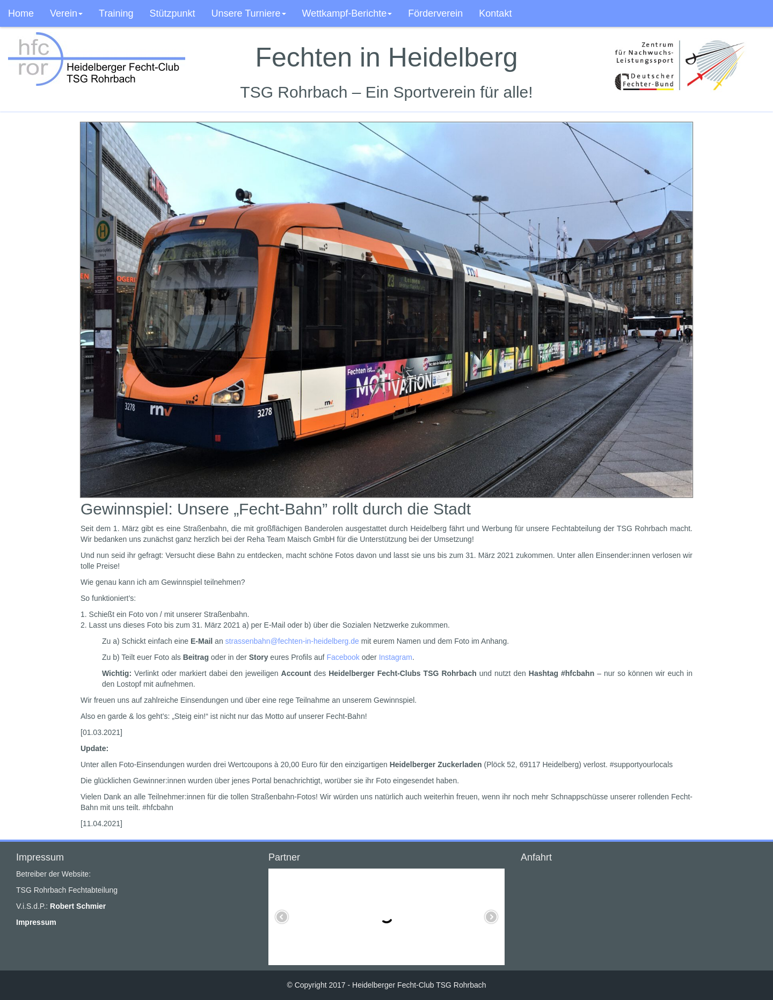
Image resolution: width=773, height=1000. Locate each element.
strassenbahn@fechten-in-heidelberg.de (292, 641)
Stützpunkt (172, 13)
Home (21, 13)
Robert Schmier (78, 906)
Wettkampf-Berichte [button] (347, 13)
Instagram (395, 657)
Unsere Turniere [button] (249, 13)
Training (116, 13)
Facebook (342, 657)
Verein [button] (66, 13)
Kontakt (495, 13)
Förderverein (435, 13)
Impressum (36, 922)
